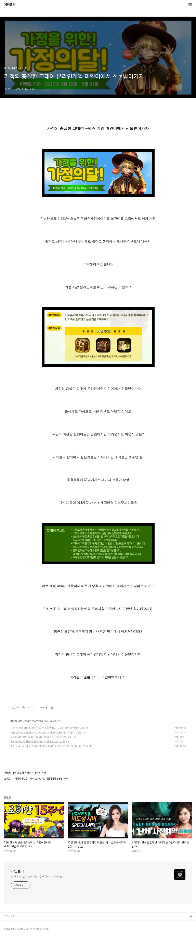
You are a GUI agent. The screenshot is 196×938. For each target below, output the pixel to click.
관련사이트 (9, 916)
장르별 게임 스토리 (20, 721)
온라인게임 (37, 721)
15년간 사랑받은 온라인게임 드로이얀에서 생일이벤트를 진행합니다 (47, 728)
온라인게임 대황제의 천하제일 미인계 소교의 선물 (37, 741)
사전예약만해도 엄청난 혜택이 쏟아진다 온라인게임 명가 (41, 737)
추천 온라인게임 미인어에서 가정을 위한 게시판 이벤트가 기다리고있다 (49, 746)
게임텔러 (9, 5)
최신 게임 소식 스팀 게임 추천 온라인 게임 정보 (37, 876)
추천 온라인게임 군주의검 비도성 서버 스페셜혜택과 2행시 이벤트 (46, 732)
